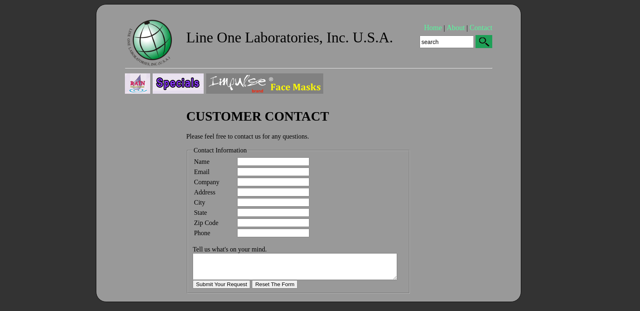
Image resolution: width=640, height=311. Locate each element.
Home (433, 28)
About (456, 28)
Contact (480, 28)
